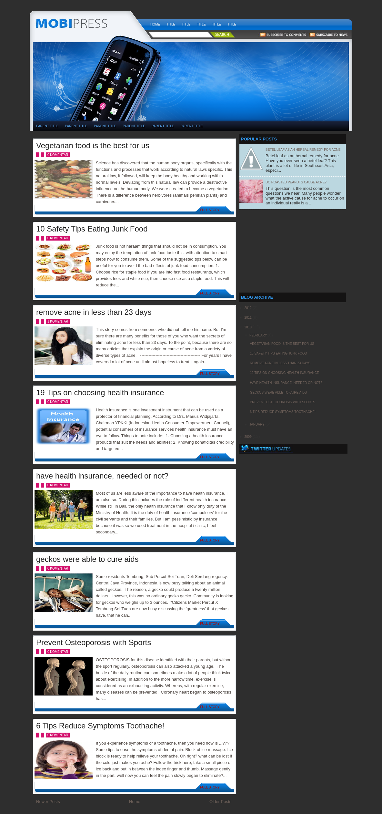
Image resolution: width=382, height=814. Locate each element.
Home (155, 24)
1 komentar (57, 321)
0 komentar (57, 155)
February (258, 335)
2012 (248, 308)
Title (170, 24)
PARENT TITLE (47, 126)
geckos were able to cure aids (87, 559)
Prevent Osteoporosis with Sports (93, 642)
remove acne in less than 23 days (94, 312)
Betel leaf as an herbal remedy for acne (303, 149)
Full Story (210, 210)
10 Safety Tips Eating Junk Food (92, 228)
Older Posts (220, 801)
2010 (248, 327)
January (257, 424)
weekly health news (90, 23)
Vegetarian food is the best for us (92, 145)
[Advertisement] (243, 61)
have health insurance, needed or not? (102, 475)
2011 (248, 317)
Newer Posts (48, 801)
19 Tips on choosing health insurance (100, 392)
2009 (248, 436)
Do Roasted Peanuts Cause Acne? (296, 182)
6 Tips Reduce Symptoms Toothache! (100, 725)
